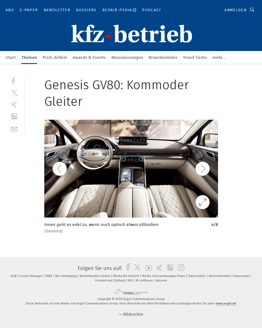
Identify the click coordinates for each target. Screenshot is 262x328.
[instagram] (179, 268)
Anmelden (235, 10)
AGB (14, 276)
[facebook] (14, 80)
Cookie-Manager (31, 276)
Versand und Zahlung (110, 280)
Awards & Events (89, 57)
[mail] (14, 128)
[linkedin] (14, 116)
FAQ (131, 280)
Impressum (242, 276)
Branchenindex (163, 57)
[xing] (14, 104)
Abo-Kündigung (66, 276)
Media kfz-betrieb (126, 276)
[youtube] (147, 268)
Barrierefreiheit (220, 276)
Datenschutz (197, 276)
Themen (29, 57)
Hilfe (49, 276)
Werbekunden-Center (95, 276)
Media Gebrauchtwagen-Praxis (164, 276)
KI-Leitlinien (145, 280)
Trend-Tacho (195, 57)
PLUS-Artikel (55, 57)
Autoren (161, 280)
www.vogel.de (226, 303)
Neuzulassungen (127, 57)
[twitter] (14, 92)
